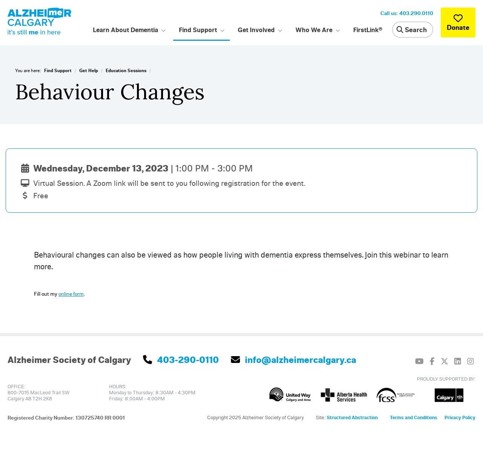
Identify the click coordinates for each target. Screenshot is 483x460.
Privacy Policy (460, 417)
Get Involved (256, 30)
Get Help (88, 70)
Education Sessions (126, 70)
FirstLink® (368, 30)
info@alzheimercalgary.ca (293, 359)
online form (71, 293)
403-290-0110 (181, 359)
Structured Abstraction (352, 417)
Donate (458, 22)
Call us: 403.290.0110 (406, 13)
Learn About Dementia (125, 30)
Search (412, 29)
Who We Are (313, 30)
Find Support (198, 30)
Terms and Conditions (413, 417)
